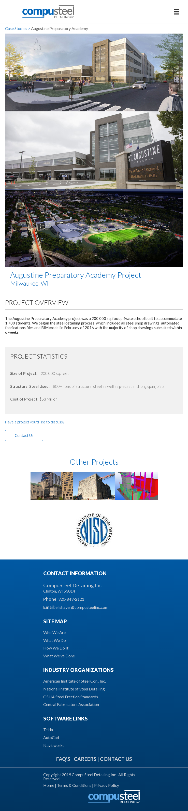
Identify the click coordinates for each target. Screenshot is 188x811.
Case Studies (16, 28)
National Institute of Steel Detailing (74, 688)
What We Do (54, 640)
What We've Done (59, 655)
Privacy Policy (106, 785)
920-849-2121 (71, 599)
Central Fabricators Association (71, 704)
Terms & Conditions (74, 785)
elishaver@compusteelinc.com (81, 607)
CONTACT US (116, 759)
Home (49, 785)
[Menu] (176, 11)
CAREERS (85, 759)
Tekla (48, 729)
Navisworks (53, 745)
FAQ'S (63, 759)
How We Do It (55, 647)
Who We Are (54, 632)
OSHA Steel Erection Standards (70, 696)
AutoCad (51, 737)
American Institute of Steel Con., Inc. (74, 681)
